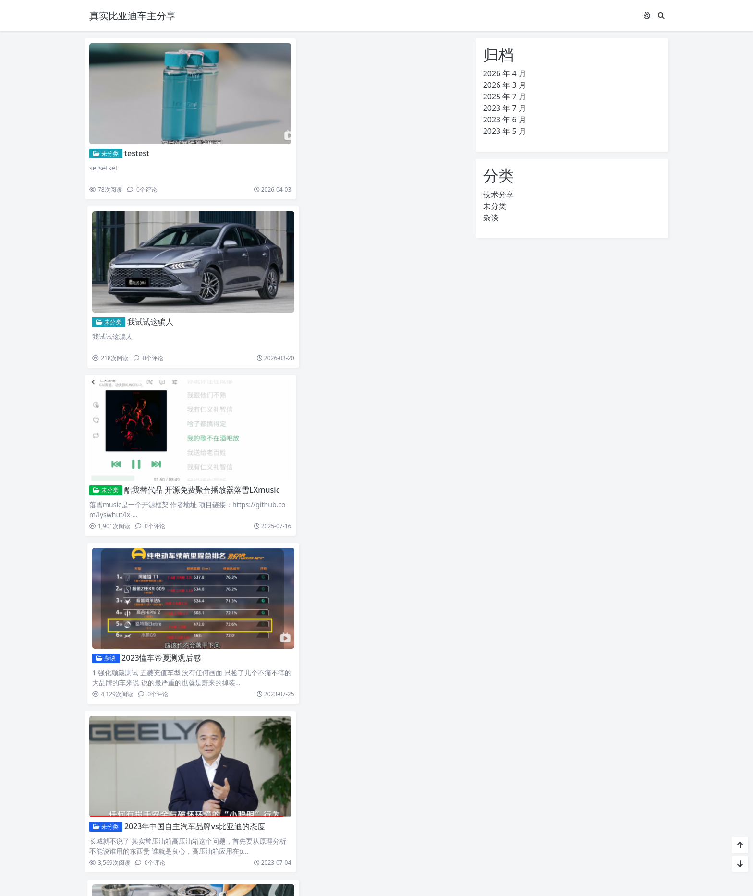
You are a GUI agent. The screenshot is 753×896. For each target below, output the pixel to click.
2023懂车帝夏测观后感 (354, 299)
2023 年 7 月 (504, 108)
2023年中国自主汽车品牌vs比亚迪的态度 (194, 456)
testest (136, 142)
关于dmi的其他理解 (354, 456)
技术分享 (108, 614)
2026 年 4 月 (504, 73)
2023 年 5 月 (504, 131)
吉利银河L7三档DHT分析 (173, 613)
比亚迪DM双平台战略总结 (174, 771)
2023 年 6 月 (504, 119)
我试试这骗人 (343, 142)
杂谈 (299, 300)
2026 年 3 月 (504, 85)
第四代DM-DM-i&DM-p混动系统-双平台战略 (402, 771)
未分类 (106, 142)
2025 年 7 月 (504, 96)
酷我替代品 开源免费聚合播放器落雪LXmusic (202, 299)
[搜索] (661, 15)
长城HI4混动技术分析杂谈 (371, 613)
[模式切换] (647, 15)
